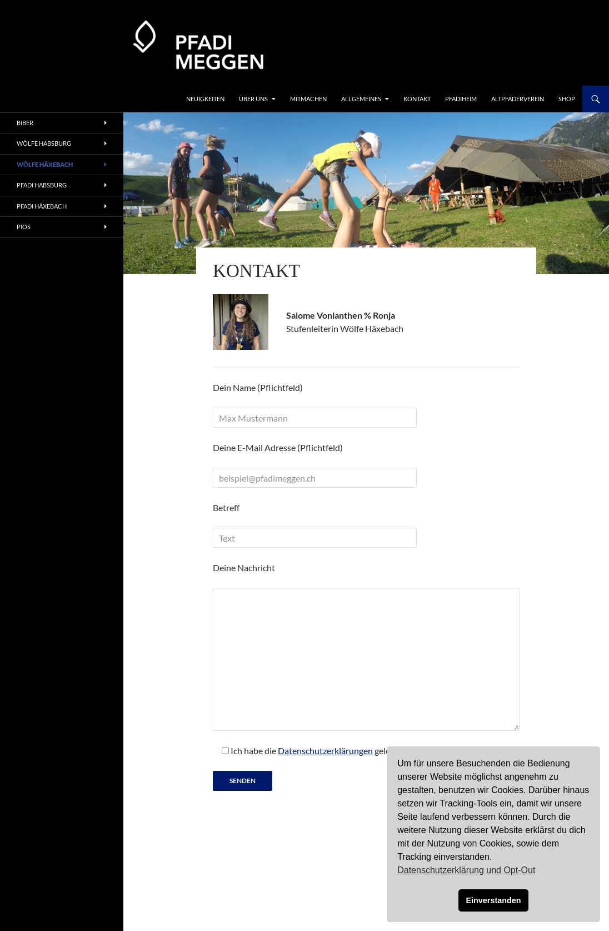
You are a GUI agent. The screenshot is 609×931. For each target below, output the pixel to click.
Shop (566, 98)
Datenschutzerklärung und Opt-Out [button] (466, 870)
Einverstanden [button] (493, 900)
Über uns (253, 98)
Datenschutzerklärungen (325, 750)
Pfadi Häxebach (42, 206)
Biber (25, 122)
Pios (24, 226)
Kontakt (417, 98)
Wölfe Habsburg (44, 143)
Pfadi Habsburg (42, 185)
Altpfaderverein (517, 98)
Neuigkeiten (205, 98)
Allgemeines (361, 98)
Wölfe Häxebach (45, 164)
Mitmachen (308, 98)
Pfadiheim (461, 98)
